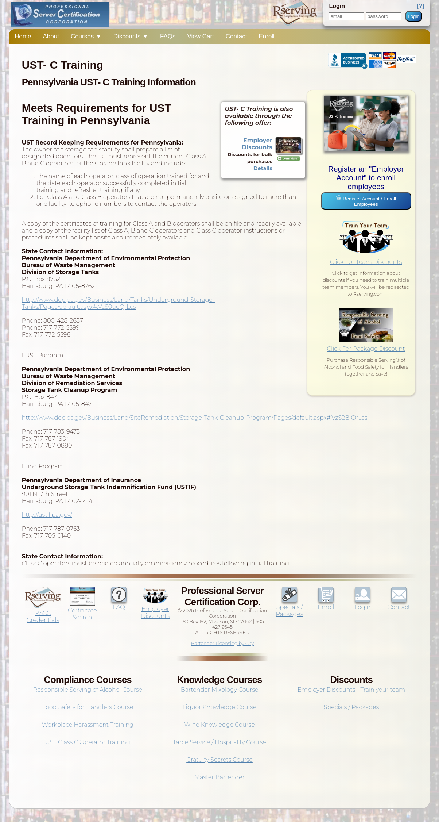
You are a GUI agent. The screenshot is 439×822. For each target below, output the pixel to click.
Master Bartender (219, 777)
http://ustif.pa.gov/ (47, 514)
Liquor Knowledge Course (220, 707)
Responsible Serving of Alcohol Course (87, 689)
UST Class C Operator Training (87, 742)
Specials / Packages (289, 607)
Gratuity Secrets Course (219, 759)
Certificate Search (82, 610)
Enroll (266, 36)
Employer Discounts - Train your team (351, 689)
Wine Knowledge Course (219, 724)
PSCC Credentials (43, 613)
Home (23, 36)
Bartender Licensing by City (222, 643)
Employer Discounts (257, 144)
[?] (420, 6)
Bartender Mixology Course (220, 689)
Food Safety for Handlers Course (87, 707)
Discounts (130, 36)
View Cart (200, 36)
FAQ (119, 604)
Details (262, 168)
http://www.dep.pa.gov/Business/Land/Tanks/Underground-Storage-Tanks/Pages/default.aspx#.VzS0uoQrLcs (118, 303)
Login (414, 16)
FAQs (168, 36)
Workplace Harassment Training (87, 724)
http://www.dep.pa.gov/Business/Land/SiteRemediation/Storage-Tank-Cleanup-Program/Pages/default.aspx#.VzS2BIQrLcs (195, 417)
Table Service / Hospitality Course (219, 742)
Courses (86, 36)
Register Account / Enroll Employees (366, 201)
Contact (236, 36)
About (51, 36)
